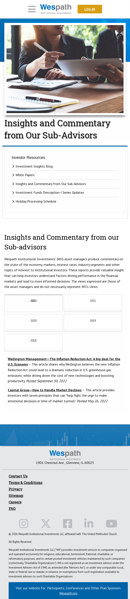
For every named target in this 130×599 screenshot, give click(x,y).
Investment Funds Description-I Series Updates (50, 192)
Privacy (15, 489)
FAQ (12, 508)
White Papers (25, 175)
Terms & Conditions (25, 482)
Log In (89, 9)
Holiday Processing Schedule (36, 201)
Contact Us (18, 476)
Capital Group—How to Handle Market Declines (45, 390)
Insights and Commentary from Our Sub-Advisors (51, 184)
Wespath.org (68, 593)
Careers (15, 502)
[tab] (33, 303)
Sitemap (16, 495)
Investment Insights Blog (34, 166)
